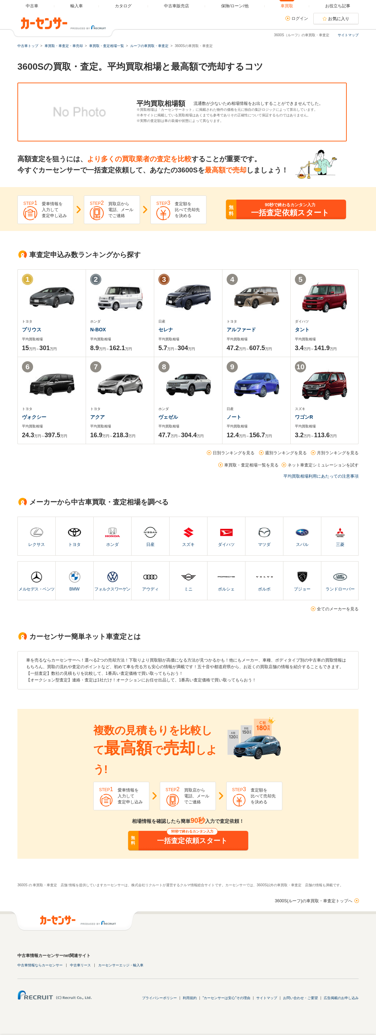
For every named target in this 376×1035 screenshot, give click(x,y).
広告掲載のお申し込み (341, 998)
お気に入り (339, 18)
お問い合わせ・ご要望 (300, 998)
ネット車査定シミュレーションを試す (323, 465)
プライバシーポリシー (159, 998)
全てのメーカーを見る (338, 609)
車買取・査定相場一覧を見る (251, 465)
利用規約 (190, 998)
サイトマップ (348, 35)
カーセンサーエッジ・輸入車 (120, 965)
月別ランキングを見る (338, 452)
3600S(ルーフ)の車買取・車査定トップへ (313, 900)
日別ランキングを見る (233, 452)
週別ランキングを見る (286, 452)
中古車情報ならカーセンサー (40, 965)
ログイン (299, 18)
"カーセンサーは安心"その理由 (226, 998)
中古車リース (80, 965)
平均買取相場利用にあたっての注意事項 (321, 476)
